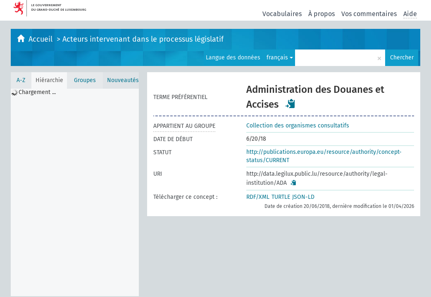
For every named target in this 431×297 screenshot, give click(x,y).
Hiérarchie (49, 80)
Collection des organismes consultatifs (297, 125)
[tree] (75, 192)
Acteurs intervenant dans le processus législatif (143, 39)
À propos (321, 14)
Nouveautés (123, 80)
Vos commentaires (369, 14)
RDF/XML (257, 196)
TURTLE (280, 196)
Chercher (402, 57)
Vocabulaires (282, 14)
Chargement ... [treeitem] (37, 92)
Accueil (42, 39)
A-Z (21, 80)
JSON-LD (303, 196)
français (280, 57)
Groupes (85, 80)
